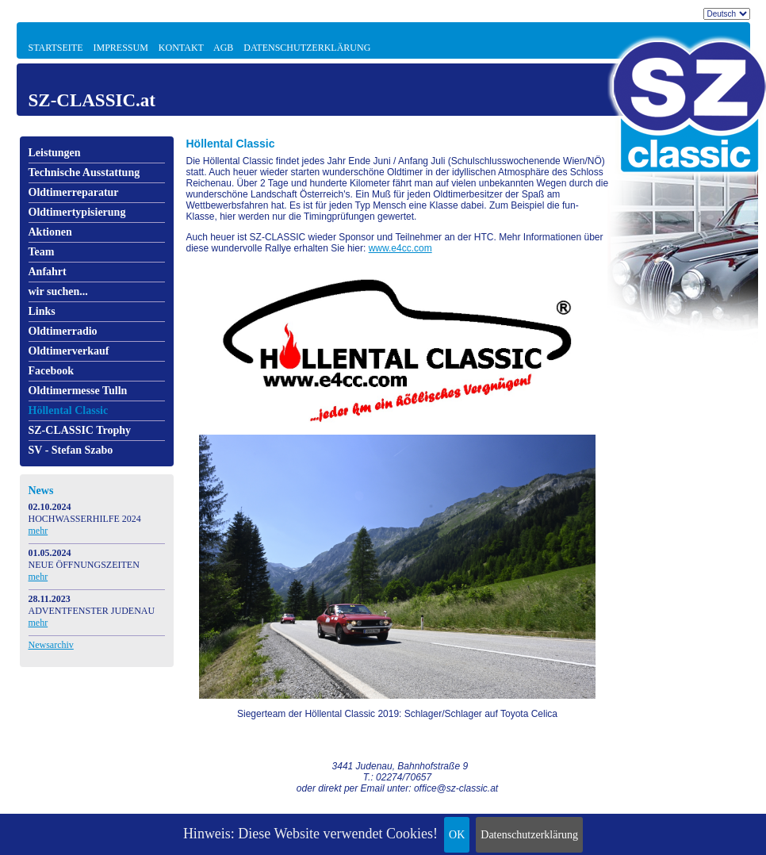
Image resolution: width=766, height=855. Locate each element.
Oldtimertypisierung (77, 212)
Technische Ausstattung (84, 172)
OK (457, 835)
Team (42, 252)
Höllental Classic (69, 410)
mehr (38, 530)
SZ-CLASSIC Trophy (80, 430)
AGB (223, 47)
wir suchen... (58, 291)
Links (42, 311)
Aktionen (50, 232)
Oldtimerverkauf (69, 351)
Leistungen (55, 153)
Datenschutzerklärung (529, 835)
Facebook (52, 371)
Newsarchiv (51, 644)
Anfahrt (48, 272)
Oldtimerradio (63, 331)
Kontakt (181, 47)
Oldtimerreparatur (74, 192)
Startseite (56, 47)
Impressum (120, 47)
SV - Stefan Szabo (71, 450)
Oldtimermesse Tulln (78, 391)
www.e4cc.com (400, 248)
